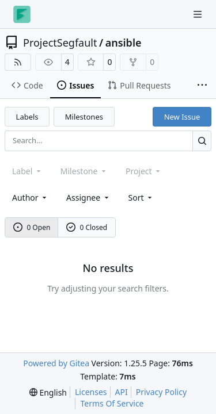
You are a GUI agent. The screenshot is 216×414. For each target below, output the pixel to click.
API (121, 391)
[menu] (141, 197)
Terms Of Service (111, 403)
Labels (27, 117)
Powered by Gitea (56, 363)
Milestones (84, 117)
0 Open (32, 227)
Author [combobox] (30, 197)
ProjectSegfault (60, 42)
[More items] (202, 85)
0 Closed (87, 227)
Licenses (91, 391)
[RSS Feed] (18, 62)
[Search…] (201, 141)
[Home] (22, 14)
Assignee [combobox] (88, 197)
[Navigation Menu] (198, 14)
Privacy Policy (161, 391)
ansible (123, 42)
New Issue (182, 117)
